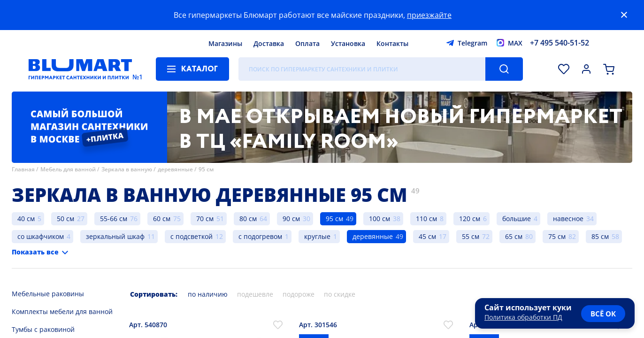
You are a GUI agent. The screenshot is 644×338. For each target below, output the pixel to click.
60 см (161, 218)
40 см (26, 218)
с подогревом (260, 236)
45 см (427, 236)
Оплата (307, 43)
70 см (205, 218)
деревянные (175, 169)
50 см (65, 218)
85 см (600, 236)
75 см (557, 236)
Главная (23, 169)
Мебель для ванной (68, 169)
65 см (513, 236)
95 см (206, 169)
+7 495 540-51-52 (559, 43)
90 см (291, 218)
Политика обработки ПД (523, 317)
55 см (470, 236)
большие (516, 218)
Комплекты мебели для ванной (62, 311)
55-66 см (113, 218)
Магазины (225, 43)
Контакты (392, 43)
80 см (248, 218)
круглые (317, 236)
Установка (348, 43)
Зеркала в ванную (126, 169)
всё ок (603, 313)
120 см (469, 218)
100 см (379, 218)
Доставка (268, 43)
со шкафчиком (40, 236)
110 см (426, 218)
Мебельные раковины (48, 293)
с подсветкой (191, 236)
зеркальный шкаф (115, 236)
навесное (568, 218)
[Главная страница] (80, 69)
